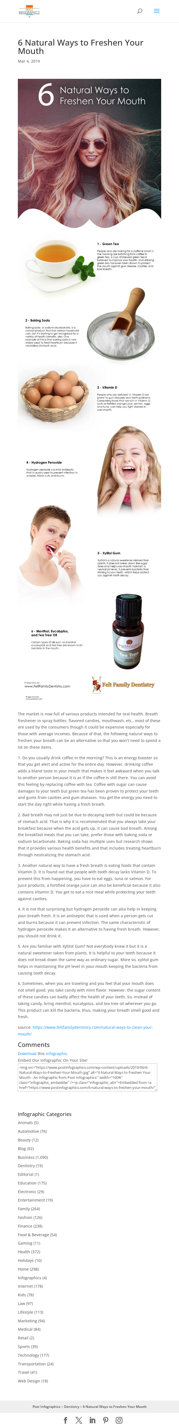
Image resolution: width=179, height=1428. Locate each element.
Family (24, 1208)
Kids (22, 1294)
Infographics (29, 1277)
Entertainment (31, 1200)
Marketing (27, 1320)
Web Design (29, 1381)
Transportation (32, 1363)
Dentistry (26, 1165)
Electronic (27, 1191)
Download (27, 1053)
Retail (23, 1337)
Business (26, 1157)
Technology (28, 1355)
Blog (22, 1148)
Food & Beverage (33, 1234)
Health (24, 1251)
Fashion (25, 1217)
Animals (25, 1122)
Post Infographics (47, 1406)
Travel (23, 1372)
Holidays (26, 1260)
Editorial (25, 1174)
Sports (24, 1346)
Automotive (28, 1131)
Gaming (25, 1243)
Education (27, 1183)
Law (21, 1303)
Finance (25, 1226)
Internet (25, 1286)
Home (23, 1269)
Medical (25, 1329)
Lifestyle (25, 1312)
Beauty (24, 1140)
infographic (56, 1053)
